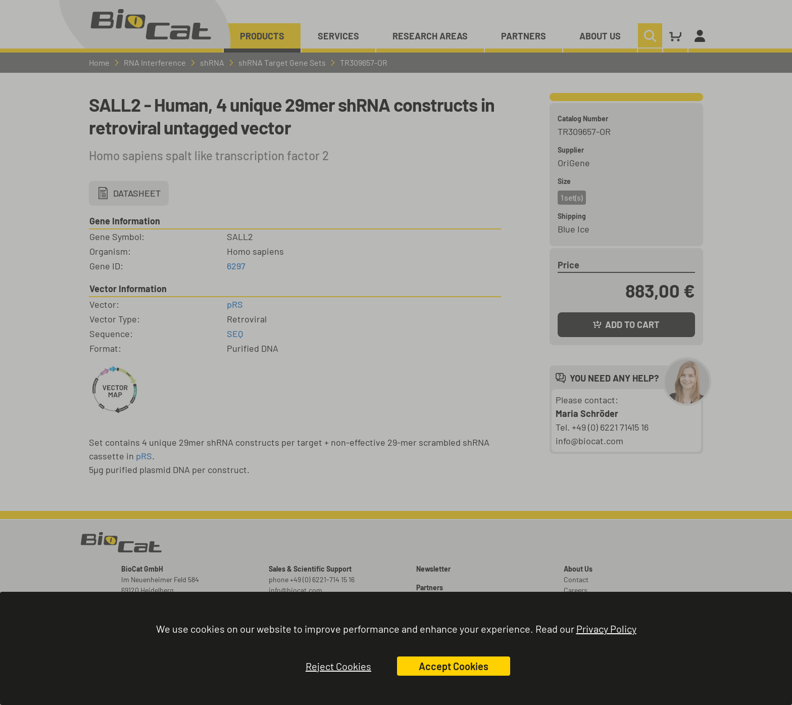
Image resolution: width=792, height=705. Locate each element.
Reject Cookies (338, 666)
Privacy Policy (606, 629)
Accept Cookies (453, 666)
